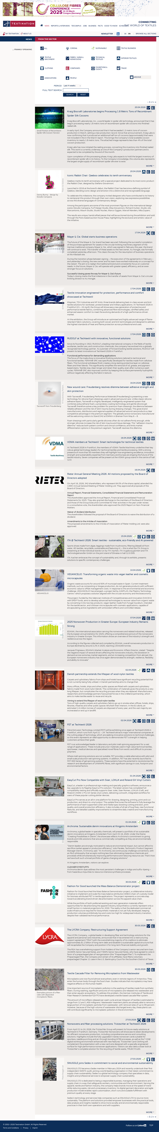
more (149, 166)
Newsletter (107, 34)
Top (151, 1125)
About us (27, 34)
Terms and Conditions (11, 1128)
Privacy (25, 1128)
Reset (83, 95)
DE (125, 34)
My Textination (12, 34)
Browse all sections (146, 34)
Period (58, 86)
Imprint (35, 1128)
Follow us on (136, 1125)
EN (129, 34)
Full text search (52, 90)
